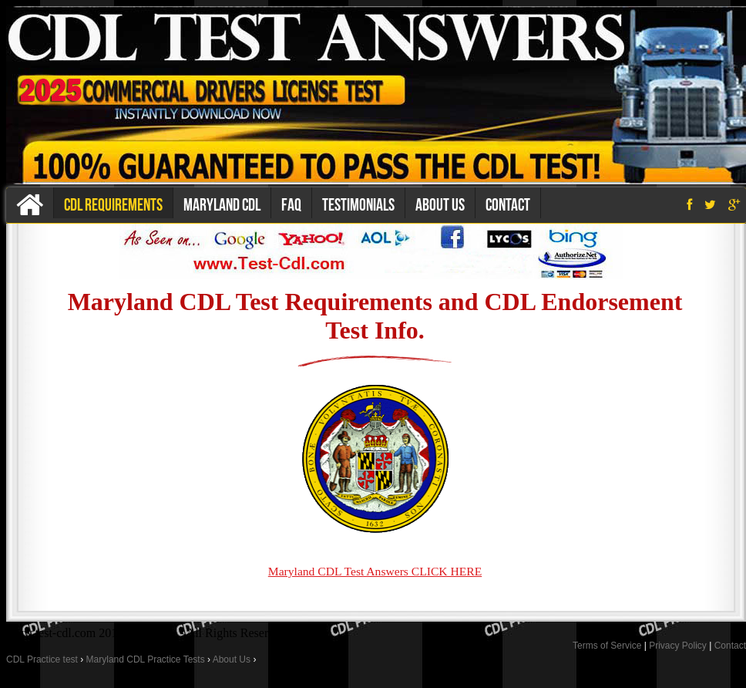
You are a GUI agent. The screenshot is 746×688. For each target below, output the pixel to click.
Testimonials (358, 204)
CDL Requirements (113, 204)
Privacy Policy (678, 645)
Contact (508, 204)
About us (440, 204)
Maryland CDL (221, 204)
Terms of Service (607, 645)
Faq (291, 204)
